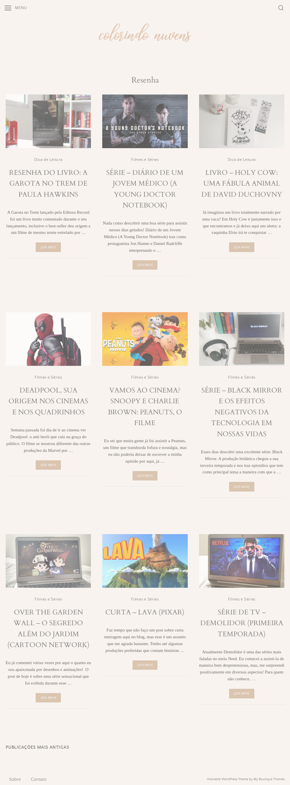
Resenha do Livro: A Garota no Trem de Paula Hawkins (48, 183)
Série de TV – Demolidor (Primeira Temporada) (241, 623)
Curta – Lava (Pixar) (144, 612)
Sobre (15, 779)
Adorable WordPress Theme (227, 779)
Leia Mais (48, 247)
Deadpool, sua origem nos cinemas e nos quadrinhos (48, 401)
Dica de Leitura (48, 160)
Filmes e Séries (145, 160)
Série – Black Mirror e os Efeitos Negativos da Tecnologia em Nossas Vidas (241, 412)
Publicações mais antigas (37, 747)
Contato (38, 779)
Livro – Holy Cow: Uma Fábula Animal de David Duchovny (241, 183)
